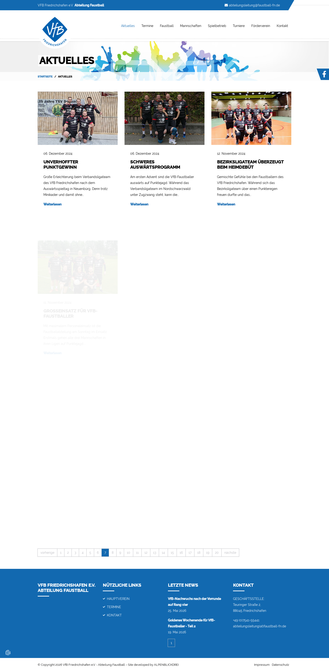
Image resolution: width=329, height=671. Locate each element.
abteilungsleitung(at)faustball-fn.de (259, 626)
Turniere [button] (239, 26)
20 (217, 552)
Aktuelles (128, 26)
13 (154, 552)
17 (189, 552)
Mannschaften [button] (190, 26)
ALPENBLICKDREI (166, 664)
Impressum (262, 664)
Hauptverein (118, 599)
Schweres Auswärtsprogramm (155, 164)
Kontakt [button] (282, 26)
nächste (230, 552)
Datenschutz (280, 664)
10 (128, 552)
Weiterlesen (52, 204)
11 (137, 552)
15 (172, 552)
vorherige (47, 552)
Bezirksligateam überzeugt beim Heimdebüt (250, 164)
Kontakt (114, 615)
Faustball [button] (167, 26)
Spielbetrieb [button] (217, 26)
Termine (147, 26)
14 (163, 552)
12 (145, 552)
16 (181, 552)
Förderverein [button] (260, 26)
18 (198, 552)
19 (207, 552)
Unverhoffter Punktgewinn (60, 164)
